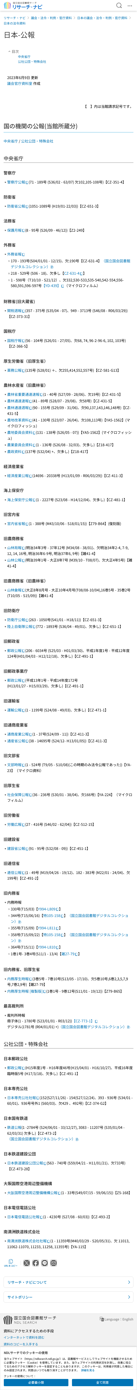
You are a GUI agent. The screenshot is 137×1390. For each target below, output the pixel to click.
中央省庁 (24, 56)
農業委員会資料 (21, 444)
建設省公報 (18, 848)
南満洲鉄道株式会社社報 (28, 1240)
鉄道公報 (14, 1127)
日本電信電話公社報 (25, 1216)
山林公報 (16, 560)
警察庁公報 (18, 182)
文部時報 (16, 764)
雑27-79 (69, 953)
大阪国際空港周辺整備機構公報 (34, 1192)
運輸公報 (16, 710)
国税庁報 (16, 340)
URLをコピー (10, 1263)
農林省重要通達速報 (25, 394)
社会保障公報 (19, 794)
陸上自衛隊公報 (21, 626)
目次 (13, 51)
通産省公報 (18, 740)
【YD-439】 (53, 285)
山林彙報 (16, 590)
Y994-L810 (48, 947)
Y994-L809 (48, 909)
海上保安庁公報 (21, 499)
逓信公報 (16, 872)
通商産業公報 (19, 734)
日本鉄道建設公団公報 (27, 1163)
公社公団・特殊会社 (32, 61)
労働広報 (16, 824)
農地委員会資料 (21, 432)
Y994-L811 (48, 927)
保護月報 (16, 230)
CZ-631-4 (73, 273)
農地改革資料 (19, 420)
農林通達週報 (19, 407)
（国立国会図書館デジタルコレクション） (94, 1026)
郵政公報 (16, 650)
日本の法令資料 (15, 23)
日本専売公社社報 (23, 1097)
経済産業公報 (19, 475)
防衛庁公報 (18, 619)
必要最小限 (36, 1382)
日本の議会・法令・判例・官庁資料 (102, 18)
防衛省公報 (18, 206)
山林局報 (16, 547)
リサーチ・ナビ (15, 18)
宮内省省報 (18, 523)
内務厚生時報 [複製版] (26, 991)
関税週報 (16, 310)
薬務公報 (16, 370)
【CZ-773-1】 (85, 1020)
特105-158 (53, 915)
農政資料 (16, 451)
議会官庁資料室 (19, 83)
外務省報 (16, 254)
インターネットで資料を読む (24, 1337)
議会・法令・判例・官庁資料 (51, 18)
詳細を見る (88, 1370)
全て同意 (102, 1382)
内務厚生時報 (19, 978)
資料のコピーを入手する (21, 1344)
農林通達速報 (19, 400)
